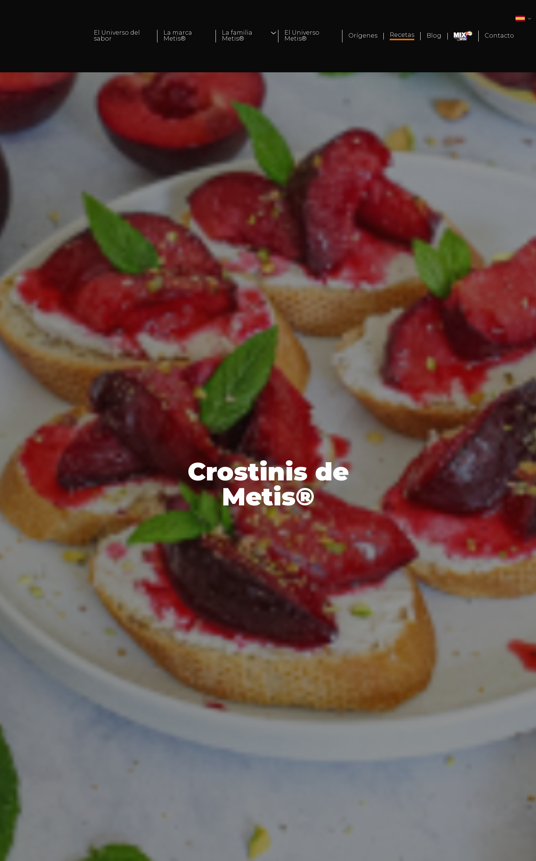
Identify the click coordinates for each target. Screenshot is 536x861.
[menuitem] (123, 36)
